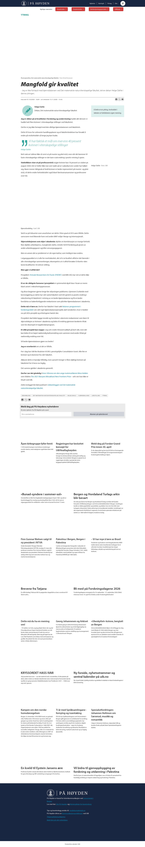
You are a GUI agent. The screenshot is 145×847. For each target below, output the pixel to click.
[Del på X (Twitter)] (119, 99)
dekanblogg (26, 395)
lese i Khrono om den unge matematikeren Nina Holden (65, 373)
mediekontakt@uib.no (77, 810)
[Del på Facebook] (116, 99)
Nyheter (92, 3)
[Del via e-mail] (122, 99)
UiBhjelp (117, 9)
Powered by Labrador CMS (72, 844)
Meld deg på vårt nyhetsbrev (57, 820)
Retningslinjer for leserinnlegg (81, 804)
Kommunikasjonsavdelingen (72, 813)
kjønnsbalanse (83, 395)
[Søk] (122, 3)
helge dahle (72, 395)
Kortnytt (101, 3)
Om (116, 3)
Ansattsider (61, 9)
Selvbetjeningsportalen (98, 9)
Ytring (109, 3)
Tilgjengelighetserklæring (56, 817)
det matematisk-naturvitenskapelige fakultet (49, 395)
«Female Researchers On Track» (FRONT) (45, 275)
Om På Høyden (61, 804)
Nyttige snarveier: (46, 9)
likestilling (96, 395)
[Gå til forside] (35, 3)
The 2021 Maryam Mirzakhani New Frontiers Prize (51, 376)
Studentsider (77, 9)
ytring (104, 395)
